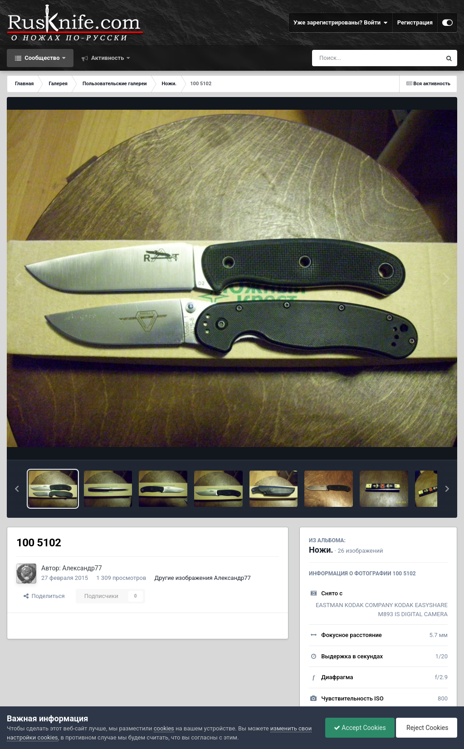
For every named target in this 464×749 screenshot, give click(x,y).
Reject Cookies (426, 727)
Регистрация (415, 22)
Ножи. (321, 549)
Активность (108, 57)
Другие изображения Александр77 (203, 577)
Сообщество (42, 57)
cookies (164, 728)
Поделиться (44, 596)
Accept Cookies (358, 727)
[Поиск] (360, 58)
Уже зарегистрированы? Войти (340, 22)
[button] (17, 489)
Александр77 (82, 568)
